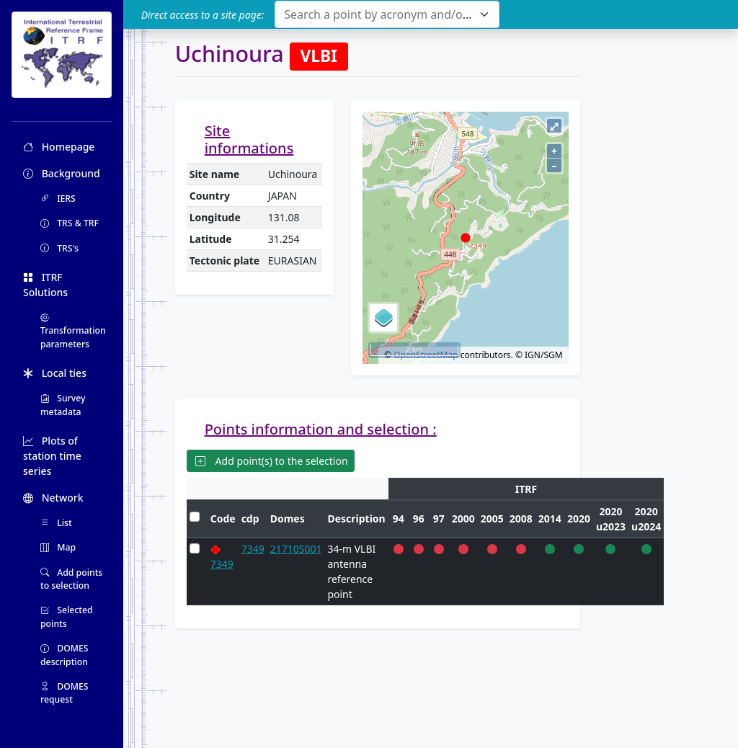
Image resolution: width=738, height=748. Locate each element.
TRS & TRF (69, 223)
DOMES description (64, 654)
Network (53, 497)
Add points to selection (71, 579)
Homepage (58, 146)
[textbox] (378, 14)
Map (58, 547)
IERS (58, 198)
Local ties (54, 373)
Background (61, 173)
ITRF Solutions (45, 284)
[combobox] (387, 14)
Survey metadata (63, 404)
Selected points (66, 616)
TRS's (59, 248)
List (56, 523)
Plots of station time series (52, 456)
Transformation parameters (73, 330)
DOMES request (64, 692)
